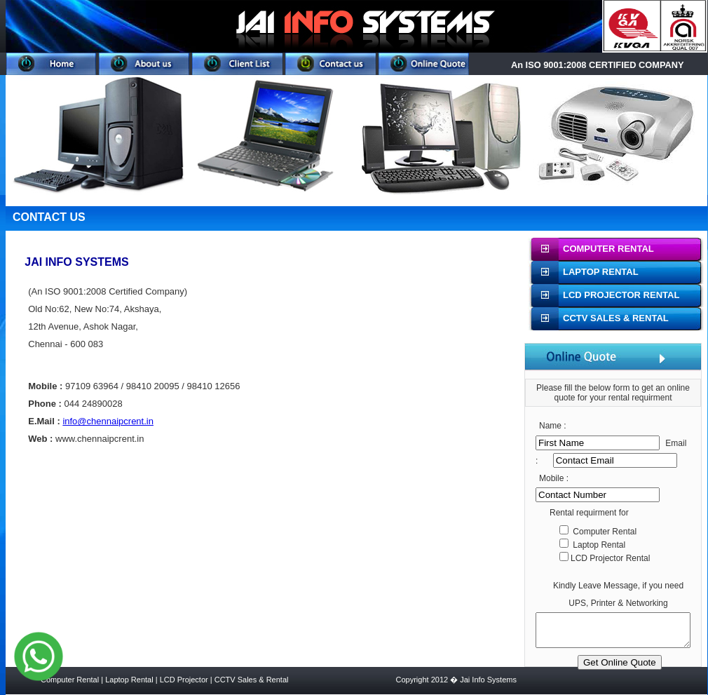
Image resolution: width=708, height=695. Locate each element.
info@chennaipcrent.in (108, 421)
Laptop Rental (129, 679)
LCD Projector (184, 679)
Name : (552, 426)
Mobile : (554, 478)
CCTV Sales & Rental (252, 679)
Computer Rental (71, 679)
